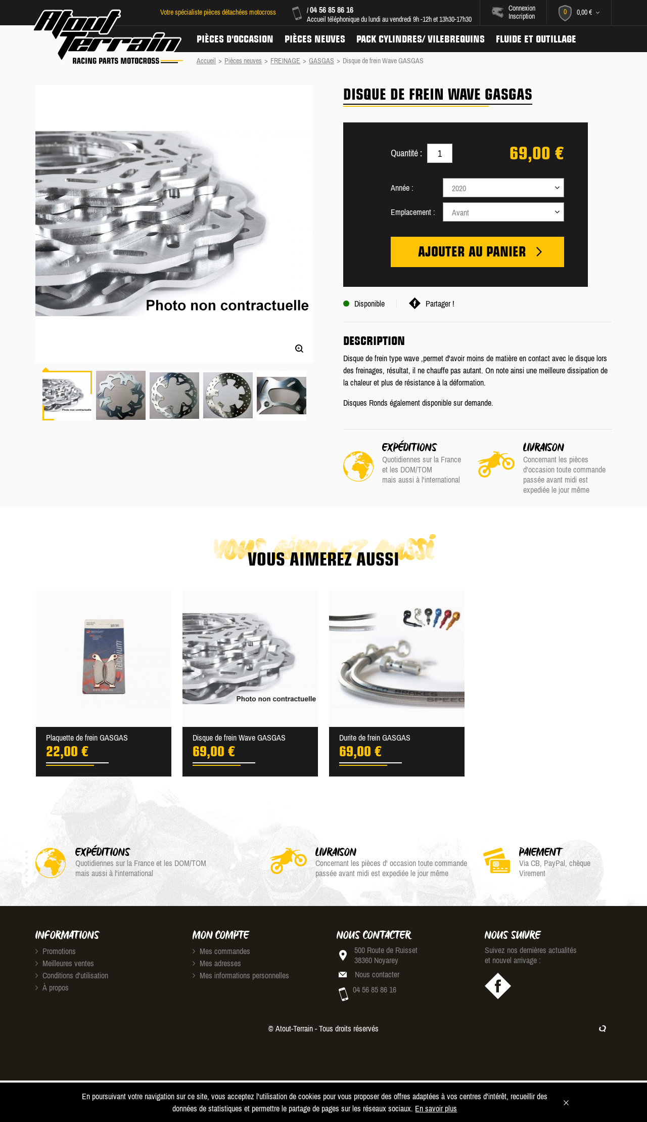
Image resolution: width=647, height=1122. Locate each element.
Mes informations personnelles (241, 975)
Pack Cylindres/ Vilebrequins (420, 39)
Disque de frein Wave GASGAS (239, 737)
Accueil (206, 61)
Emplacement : (413, 212)
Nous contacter (377, 974)
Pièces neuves (315, 39)
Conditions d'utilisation (71, 975)
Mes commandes (221, 951)
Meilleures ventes (64, 963)
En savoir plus (436, 1108)
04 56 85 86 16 (331, 9)
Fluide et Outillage (536, 39)
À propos (52, 987)
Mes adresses (217, 963)
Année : (402, 187)
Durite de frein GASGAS (374, 737)
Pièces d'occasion (235, 39)
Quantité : (406, 153)
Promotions (55, 951)
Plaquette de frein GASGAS (87, 737)
